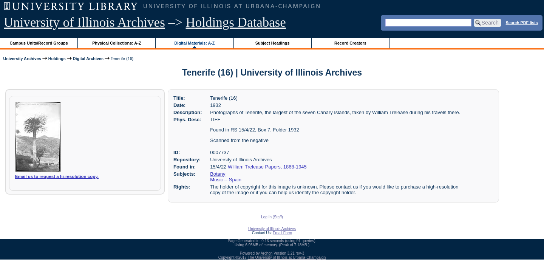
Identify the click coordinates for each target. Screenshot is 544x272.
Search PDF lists (522, 22)
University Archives (22, 58)
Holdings (57, 58)
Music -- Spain (225, 179)
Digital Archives (88, 58)
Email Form (282, 233)
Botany (217, 174)
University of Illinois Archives (84, 22)
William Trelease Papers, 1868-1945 (267, 167)
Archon (267, 253)
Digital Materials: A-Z (194, 43)
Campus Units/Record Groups (39, 43)
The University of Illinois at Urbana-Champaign (287, 257)
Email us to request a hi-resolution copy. (57, 176)
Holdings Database (236, 22)
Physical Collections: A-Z (116, 43)
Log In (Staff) (272, 217)
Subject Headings (272, 43)
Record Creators (350, 43)
